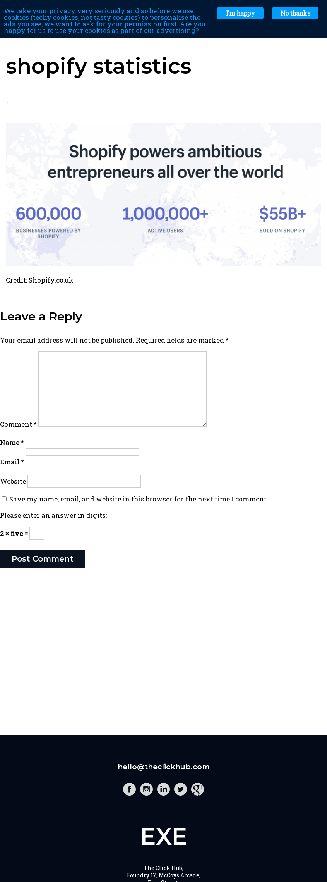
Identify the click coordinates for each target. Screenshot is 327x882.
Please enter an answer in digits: (53, 515)
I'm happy (240, 13)
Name (12, 442)
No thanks (295, 13)
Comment (18, 424)
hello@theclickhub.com (164, 766)
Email (12, 461)
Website (13, 481)
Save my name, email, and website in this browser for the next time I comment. (138, 498)
